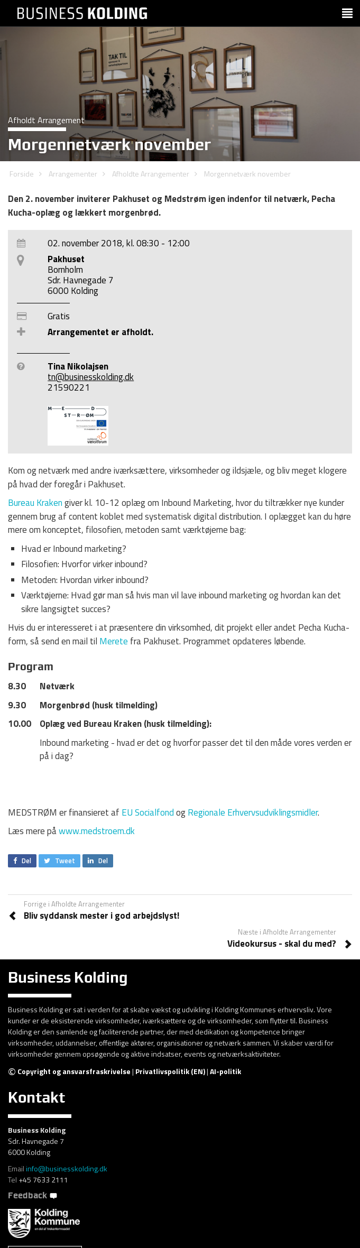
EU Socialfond (148, 812)
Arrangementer (73, 173)
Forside (22, 173)
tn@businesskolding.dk (91, 377)
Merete (113, 641)
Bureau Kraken (35, 503)
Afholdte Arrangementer (150, 173)
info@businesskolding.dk (66, 1168)
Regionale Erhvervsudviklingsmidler (253, 812)
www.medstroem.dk (98, 831)
